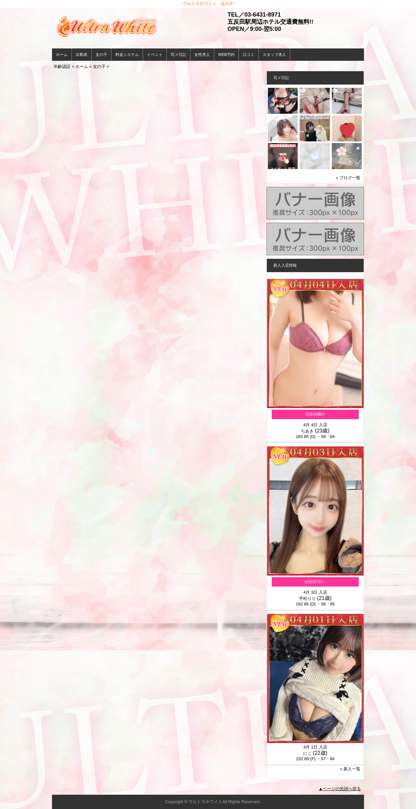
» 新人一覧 (350, 768)
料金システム (127, 54)
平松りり (307, 598)
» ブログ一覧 (348, 177)
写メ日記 (178, 54)
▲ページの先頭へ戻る (339, 788)
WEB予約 (226, 54)
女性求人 (202, 54)
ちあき (307, 431)
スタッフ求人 (274, 54)
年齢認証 (62, 66)
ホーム (62, 54)
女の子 (101, 54)
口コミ (248, 54)
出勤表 (81, 54)
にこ (307, 753)
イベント (154, 54)
